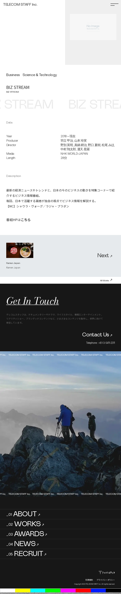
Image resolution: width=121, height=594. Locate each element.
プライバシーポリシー (106, 579)
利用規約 (89, 579)
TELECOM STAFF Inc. (20, 4)
